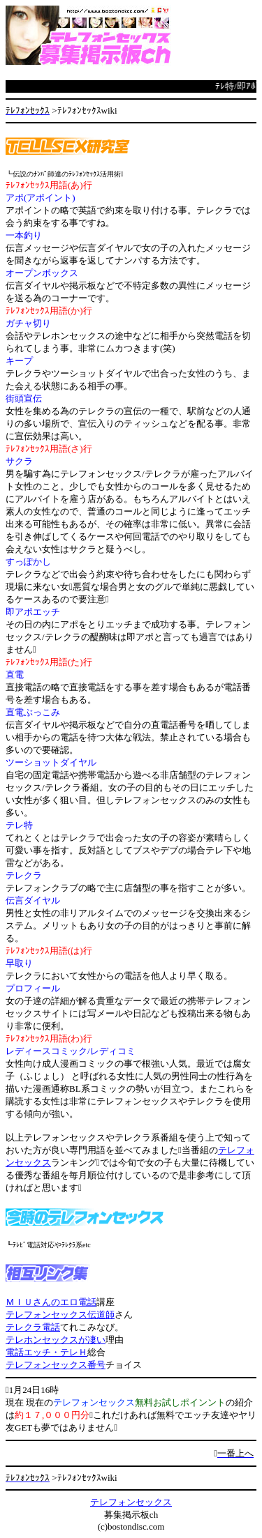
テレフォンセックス (131, 1502)
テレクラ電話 (33, 1327)
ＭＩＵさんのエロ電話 (51, 1302)
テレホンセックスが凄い (55, 1339)
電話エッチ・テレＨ (46, 1352)
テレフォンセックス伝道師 (60, 1314)
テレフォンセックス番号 (55, 1365)
